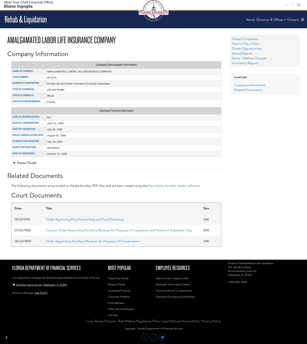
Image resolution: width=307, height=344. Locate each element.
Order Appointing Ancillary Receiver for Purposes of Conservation (93, 241)
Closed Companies (245, 39)
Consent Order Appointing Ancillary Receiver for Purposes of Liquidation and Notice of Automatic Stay (119, 230)
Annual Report (242, 53)
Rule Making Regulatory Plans (139, 321)
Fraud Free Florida (118, 278)
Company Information (249, 85)
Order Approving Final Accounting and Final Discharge (85, 219)
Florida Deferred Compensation (174, 290)
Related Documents (248, 90)
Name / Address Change (249, 58)
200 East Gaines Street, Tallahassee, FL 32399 (39, 284)
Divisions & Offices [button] (269, 19)
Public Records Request (121, 309)
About (250, 19)
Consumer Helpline (119, 296)
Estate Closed (26, 162)
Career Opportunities (247, 48)
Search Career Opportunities (172, 278)
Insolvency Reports (245, 63)
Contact (293, 19)
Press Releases (116, 303)
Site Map (113, 315)
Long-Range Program (101, 321)
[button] (302, 19)
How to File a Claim (245, 43)
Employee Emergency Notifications (175, 296)
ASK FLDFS (41, 293)
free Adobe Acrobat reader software (173, 185)
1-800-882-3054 (237, 282)
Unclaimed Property (119, 290)
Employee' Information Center (173, 284)
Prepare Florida (116, 284)
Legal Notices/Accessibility (180, 321)
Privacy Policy (211, 321)
